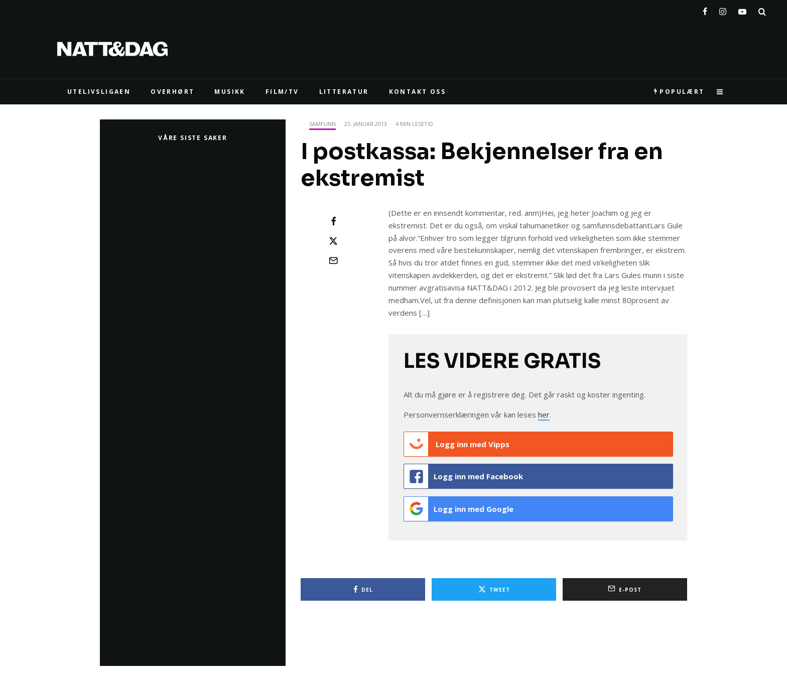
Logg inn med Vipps (456, 444)
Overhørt (172, 91)
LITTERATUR (344, 91)
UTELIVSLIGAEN (98, 91)
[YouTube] (742, 9)
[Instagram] (722, 9)
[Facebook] (705, 9)
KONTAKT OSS (417, 91)
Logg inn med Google (458, 506)
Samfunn (322, 123)
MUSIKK (229, 91)
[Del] (333, 221)
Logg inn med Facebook (463, 475)
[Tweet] (333, 240)
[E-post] (333, 260)
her (544, 415)
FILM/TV (282, 91)
